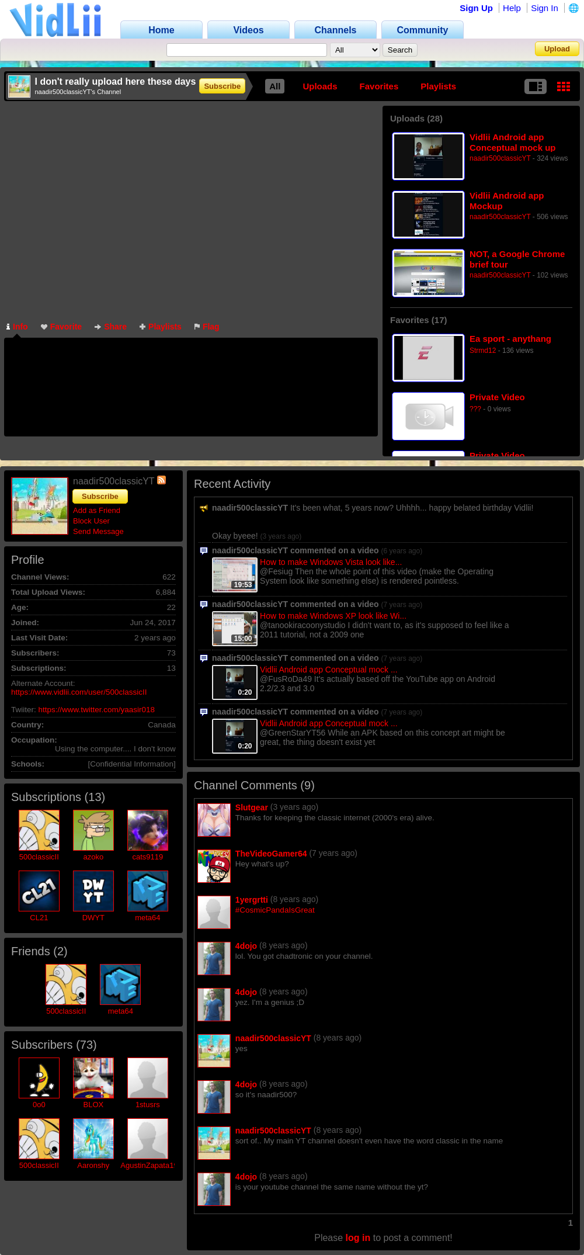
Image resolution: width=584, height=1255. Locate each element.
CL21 (39, 917)
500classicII (39, 856)
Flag (207, 326)
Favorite (61, 326)
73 (86, 1044)
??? (475, 409)
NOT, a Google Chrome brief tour (517, 259)
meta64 (147, 917)
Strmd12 (483, 350)
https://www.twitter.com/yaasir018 (97, 709)
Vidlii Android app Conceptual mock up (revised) (513, 142)
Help (512, 8)
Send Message (98, 531)
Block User (91, 520)
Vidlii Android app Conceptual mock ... (329, 669)
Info (17, 326)
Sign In (544, 8)
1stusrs (147, 1104)
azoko (93, 856)
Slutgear (251, 807)
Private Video (497, 397)
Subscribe (222, 86)
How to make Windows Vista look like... (331, 562)
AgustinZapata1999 (153, 1165)
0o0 (39, 1104)
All (274, 86)
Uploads (320, 86)
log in (358, 1238)
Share (111, 326)
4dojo (246, 946)
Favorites (379, 86)
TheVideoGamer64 (271, 853)
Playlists (438, 86)
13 (94, 797)
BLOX (93, 1104)
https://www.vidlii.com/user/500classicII (79, 692)
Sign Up (476, 8)
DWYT (93, 917)
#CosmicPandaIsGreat (275, 910)
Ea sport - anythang (510, 339)
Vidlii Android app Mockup (507, 200)
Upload (557, 48)
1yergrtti (251, 899)
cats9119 (147, 856)
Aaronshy (93, 1165)
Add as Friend (96, 510)
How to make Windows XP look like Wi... (333, 615)
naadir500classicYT (500, 158)
